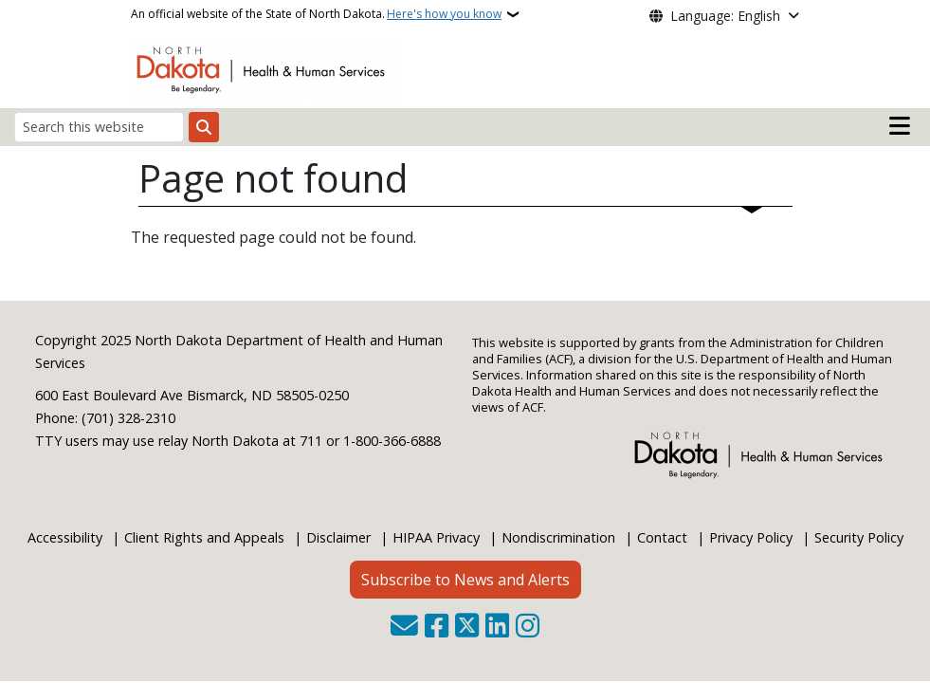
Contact (662, 537)
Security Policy (858, 537)
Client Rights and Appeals (204, 537)
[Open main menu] (900, 126)
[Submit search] (204, 127)
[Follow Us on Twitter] (467, 627)
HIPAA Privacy (436, 537)
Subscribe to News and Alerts (465, 579)
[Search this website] (99, 126)
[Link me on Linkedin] (497, 627)
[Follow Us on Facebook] (436, 627)
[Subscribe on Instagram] (527, 627)
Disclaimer (338, 537)
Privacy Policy (751, 537)
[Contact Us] (404, 627)
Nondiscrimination (558, 537)
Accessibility (64, 537)
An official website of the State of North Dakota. (316, 14)
